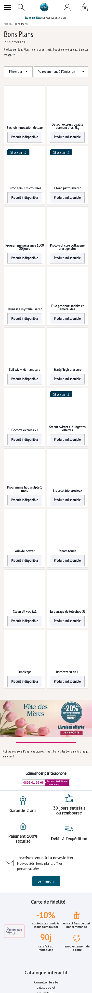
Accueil (8, 23)
